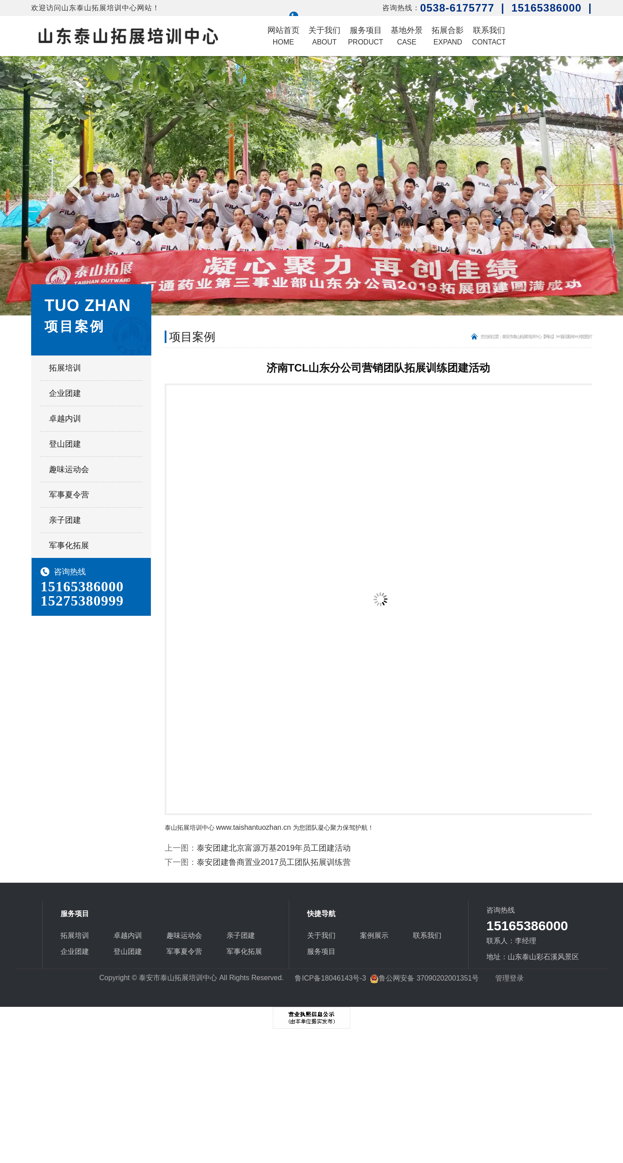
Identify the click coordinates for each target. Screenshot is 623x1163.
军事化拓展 (69, 545)
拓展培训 (65, 367)
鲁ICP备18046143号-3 (330, 978)
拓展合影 (448, 36)
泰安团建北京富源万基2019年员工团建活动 (274, 848)
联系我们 (489, 36)
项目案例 (566, 336)
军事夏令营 (69, 494)
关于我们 (324, 36)
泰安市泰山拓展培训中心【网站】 (528, 336)
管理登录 (509, 978)
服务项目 (365, 36)
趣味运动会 (69, 469)
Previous (76, 186)
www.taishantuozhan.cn (253, 827)
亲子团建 (65, 520)
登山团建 (65, 444)
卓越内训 (65, 418)
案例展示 (374, 935)
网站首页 (283, 36)
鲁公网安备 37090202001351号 (424, 978)
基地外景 (407, 36)
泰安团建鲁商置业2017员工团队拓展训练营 (274, 862)
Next (546, 186)
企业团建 (65, 393)
